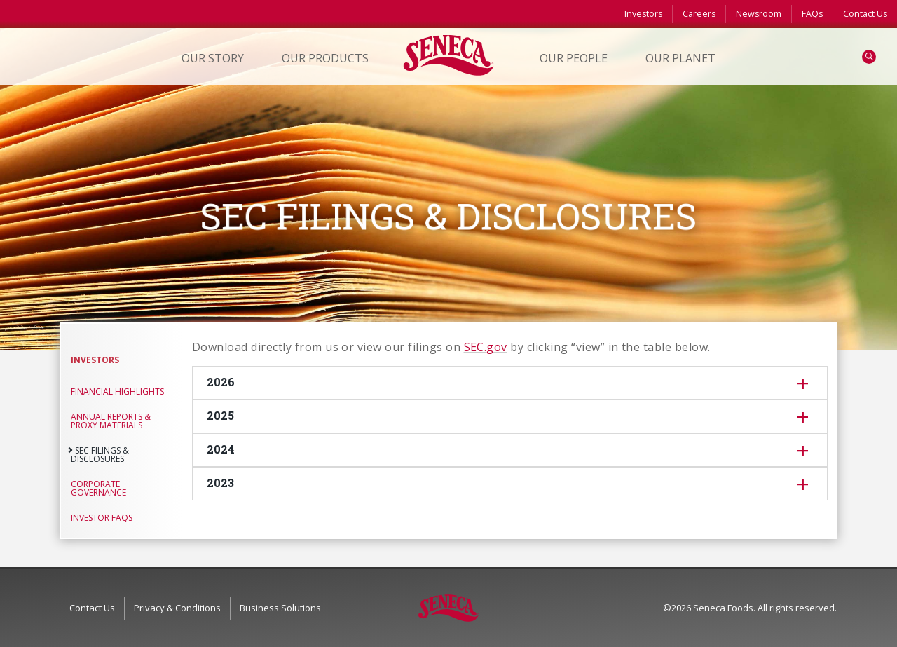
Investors (643, 14)
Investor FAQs (101, 518)
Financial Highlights (117, 391)
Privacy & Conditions (177, 607)
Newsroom (758, 14)
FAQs (812, 14)
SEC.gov (485, 347)
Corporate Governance (98, 488)
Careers (699, 14)
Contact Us (865, 14)
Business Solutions (280, 607)
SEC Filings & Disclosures (100, 454)
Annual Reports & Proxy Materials (111, 421)
